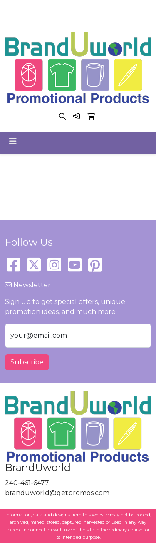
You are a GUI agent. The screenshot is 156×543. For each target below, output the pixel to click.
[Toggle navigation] (13, 141)
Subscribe (27, 362)
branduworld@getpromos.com (76, 19)
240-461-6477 (76, 9)
